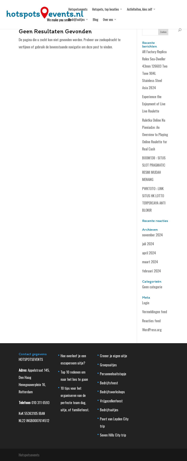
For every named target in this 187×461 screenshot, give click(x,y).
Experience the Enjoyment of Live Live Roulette (153, 104)
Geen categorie (152, 286)
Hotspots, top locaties (105, 9)
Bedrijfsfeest (109, 382)
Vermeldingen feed (154, 311)
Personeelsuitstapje (113, 373)
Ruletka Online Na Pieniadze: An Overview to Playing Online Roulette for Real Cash (155, 134)
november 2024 (152, 234)
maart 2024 (150, 261)
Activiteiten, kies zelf (139, 9)
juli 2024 (148, 243)
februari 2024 (151, 270)
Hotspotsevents (77, 9)
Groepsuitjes (108, 364)
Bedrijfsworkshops (112, 391)
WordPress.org (152, 329)
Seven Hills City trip (113, 435)
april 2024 (149, 252)
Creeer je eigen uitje (113, 355)
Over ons (108, 20)
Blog (95, 20)
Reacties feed (151, 320)
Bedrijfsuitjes (76, 20)
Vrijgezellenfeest (111, 400)
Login (145, 302)
